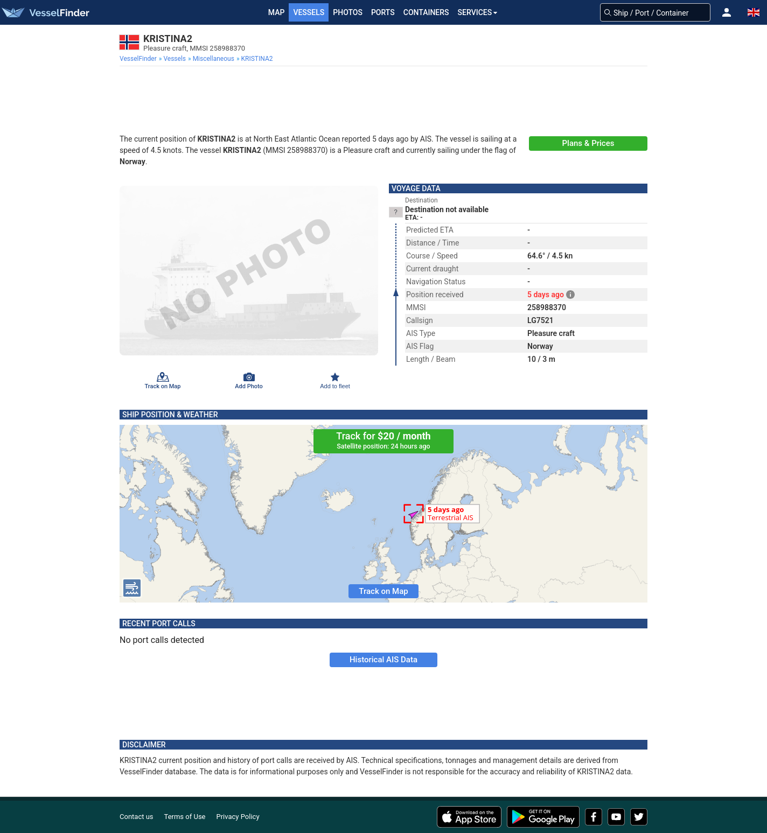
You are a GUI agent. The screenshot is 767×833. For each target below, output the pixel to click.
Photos (347, 12)
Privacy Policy (238, 817)
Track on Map (383, 591)
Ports (383, 12)
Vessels (308, 12)
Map (276, 12)
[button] (726, 12)
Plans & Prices (588, 143)
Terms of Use (185, 817)
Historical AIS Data (383, 659)
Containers (426, 12)
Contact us (137, 817)
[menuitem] (139, 59)
